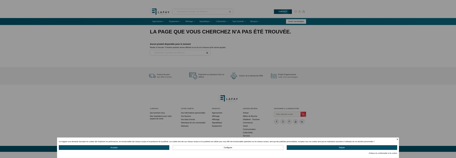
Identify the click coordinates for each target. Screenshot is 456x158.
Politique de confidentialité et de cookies (383, 153)
